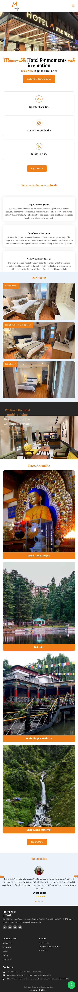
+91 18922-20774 (13, 972)
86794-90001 (26, 972)
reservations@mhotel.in (16, 975)
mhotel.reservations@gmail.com (38, 975)
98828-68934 (37, 972)
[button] (36, 901)
